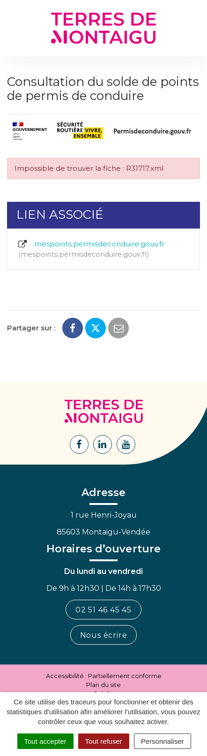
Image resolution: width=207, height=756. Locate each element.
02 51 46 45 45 (103, 609)
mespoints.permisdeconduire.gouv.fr (90, 249)
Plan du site (103, 684)
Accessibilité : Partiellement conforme (104, 676)
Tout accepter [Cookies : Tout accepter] (45, 741)
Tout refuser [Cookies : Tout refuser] (103, 741)
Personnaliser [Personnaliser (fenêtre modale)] (162, 741)
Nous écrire (103, 635)
